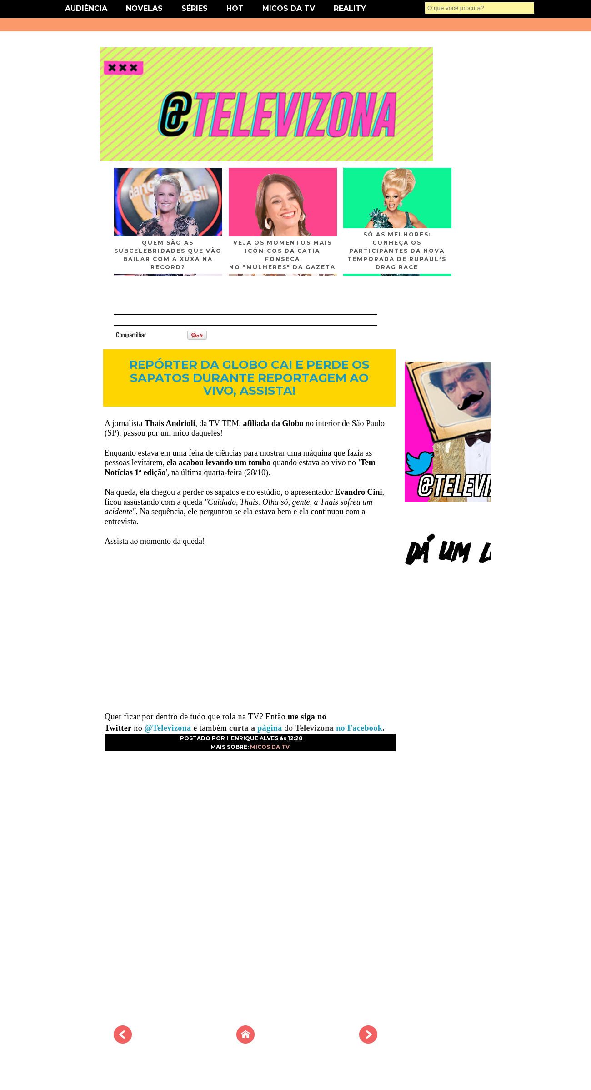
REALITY (350, 8)
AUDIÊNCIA (86, 8)
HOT (235, 8)
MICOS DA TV (288, 8)
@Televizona (168, 728)
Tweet (161, 334)
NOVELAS (144, 8)
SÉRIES (194, 8)
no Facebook (358, 728)
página (270, 728)
